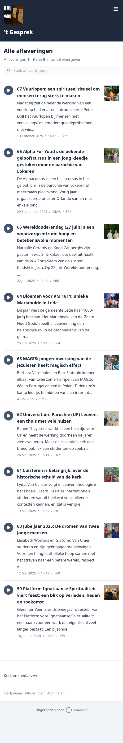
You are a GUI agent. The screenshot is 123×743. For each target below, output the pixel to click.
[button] (8, 90)
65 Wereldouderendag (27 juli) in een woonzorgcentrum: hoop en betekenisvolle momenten (55, 233)
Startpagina (13, 693)
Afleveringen (34, 693)
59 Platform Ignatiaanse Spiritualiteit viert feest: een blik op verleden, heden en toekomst (58, 595)
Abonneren (56, 693)
